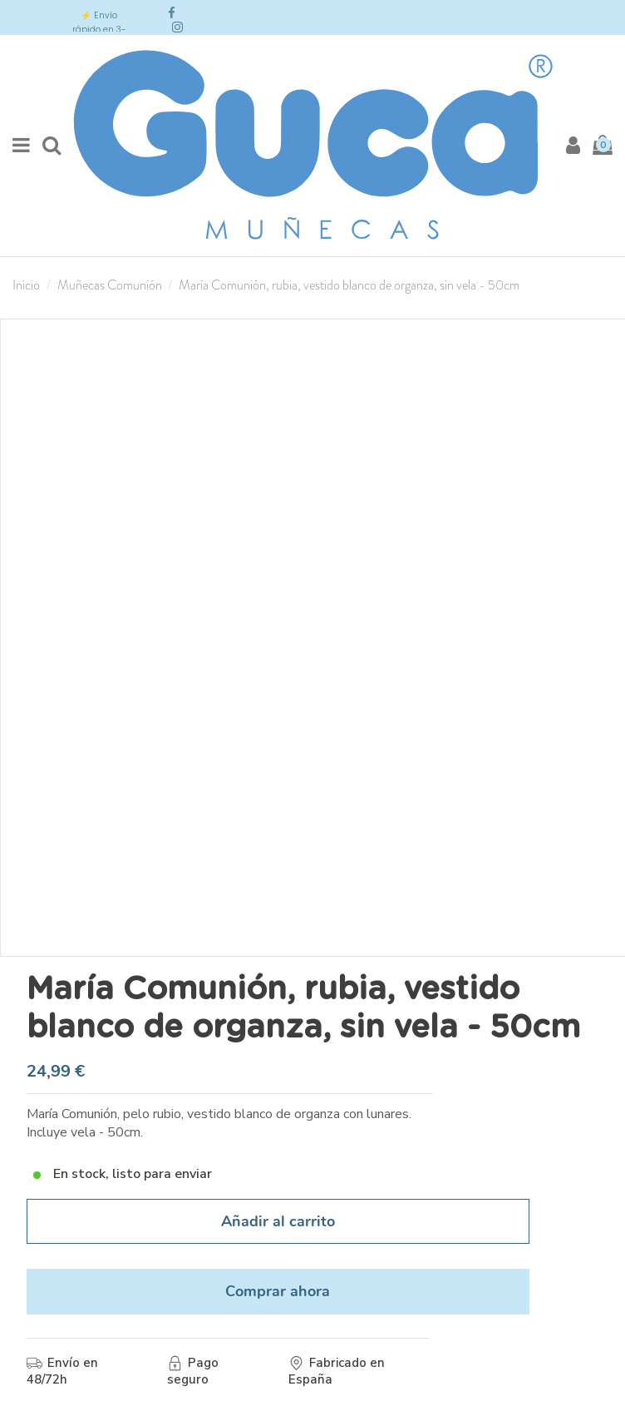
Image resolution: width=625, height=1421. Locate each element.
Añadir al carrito (278, 1221)
